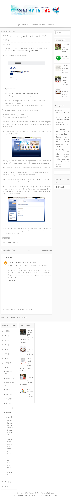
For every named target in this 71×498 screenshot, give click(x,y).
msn (67, 144)
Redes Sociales (62, 151)
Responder (12, 280)
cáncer (57, 117)
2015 (6, 358)
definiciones (59, 122)
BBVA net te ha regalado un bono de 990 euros (9, 446)
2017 (6, 349)
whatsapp (59, 164)
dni (68, 124)
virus (67, 161)
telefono (65, 159)
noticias (58, 146)
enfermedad (60, 129)
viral (62, 162)
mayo (8, 399)
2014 (6, 363)
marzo (8, 408)
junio (8, 394)
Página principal (22, 25)
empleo (57, 127)
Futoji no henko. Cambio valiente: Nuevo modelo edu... (9, 428)
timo (57, 161)
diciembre (9, 371)
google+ (61, 134)
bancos (10, 242)
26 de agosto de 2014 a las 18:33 (25, 262)
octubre (9, 378)
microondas (59, 144)
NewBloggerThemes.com (49, 495)
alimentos (58, 112)
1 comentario (6, 44)
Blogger (51, 493)
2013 (6, 368)
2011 (6, 486)
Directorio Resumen (38, 25)
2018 (6, 345)
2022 (6, 331)
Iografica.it (23, 495)
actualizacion (58, 110)
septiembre (10, 383)
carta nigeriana (62, 118)
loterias (66, 142)
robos (57, 154)
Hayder (10, 262)
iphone (57, 139)
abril (7, 403)
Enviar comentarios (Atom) (18, 317)
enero (8, 417)
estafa (57, 131)
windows (58, 166)
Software (66, 154)
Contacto (51, 25)
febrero (9, 412)
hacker (66, 134)
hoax (58, 136)
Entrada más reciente (8, 250)
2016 (6, 354)
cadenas (66, 115)
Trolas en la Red (34, 493)
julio (7, 390)
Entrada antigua (47, 250)
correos (66, 120)
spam (57, 157)
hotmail (66, 137)
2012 (6, 482)
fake (56, 134)
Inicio (28, 250)
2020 (6, 336)
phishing (15, 242)
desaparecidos (60, 124)
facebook (65, 131)
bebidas (58, 115)
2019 (6, 340)
